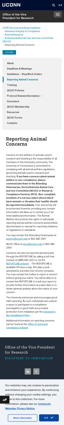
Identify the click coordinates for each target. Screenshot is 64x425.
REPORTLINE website (18, 263)
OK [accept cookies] (49, 417)
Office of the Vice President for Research (18, 16)
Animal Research (14, 34)
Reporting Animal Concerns (22, 79)
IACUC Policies (15, 90)
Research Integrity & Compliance (22, 31)
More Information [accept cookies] (22, 418)
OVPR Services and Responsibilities (21, 28)
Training (12, 85)
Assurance (13, 101)
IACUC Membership (18, 106)
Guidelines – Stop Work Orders (24, 74)
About (10, 63)
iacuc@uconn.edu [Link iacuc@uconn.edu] (32, 244)
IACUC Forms (14, 117)
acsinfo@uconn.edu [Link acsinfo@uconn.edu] (17, 238)
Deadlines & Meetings (19, 68)
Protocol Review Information (23, 96)
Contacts (12, 123)
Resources (13, 112)
